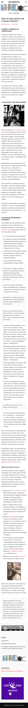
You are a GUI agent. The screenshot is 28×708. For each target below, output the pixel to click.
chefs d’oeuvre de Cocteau (17, 490)
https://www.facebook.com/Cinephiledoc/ (12, 671)
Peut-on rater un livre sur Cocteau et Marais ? (12, 19)
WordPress (21, 705)
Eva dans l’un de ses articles (12, 462)
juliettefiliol (5, 24)
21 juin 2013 (15, 24)
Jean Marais (11, 516)
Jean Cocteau (16, 130)
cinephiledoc (14, 2)
